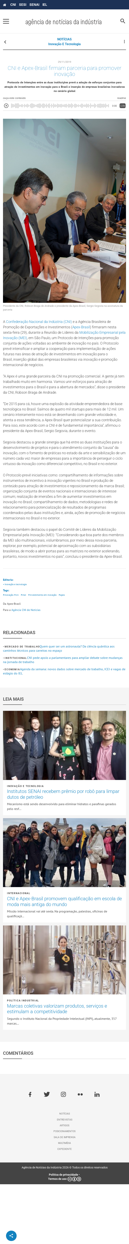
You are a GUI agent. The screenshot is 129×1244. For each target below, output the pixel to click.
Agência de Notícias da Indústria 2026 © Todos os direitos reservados (65, 1227)
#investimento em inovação (45, 654)
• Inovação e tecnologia (16, 643)
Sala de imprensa (65, 1197)
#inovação (8, 654)
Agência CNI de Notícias (25, 670)
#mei (24, 654)
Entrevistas (64, 1179)
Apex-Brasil (90, 332)
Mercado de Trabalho (22, 706)
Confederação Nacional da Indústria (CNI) (43, 326)
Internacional (18, 953)
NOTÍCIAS (64, 39)
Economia (12, 729)
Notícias (64, 1173)
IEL (44, 4)
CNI (13, 4)
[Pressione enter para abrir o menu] (6, 21)
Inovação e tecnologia (64, 44)
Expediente (64, 1208)
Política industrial (23, 1060)
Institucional (16, 717)
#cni (17, 654)
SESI (22, 4)
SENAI (34, 4)
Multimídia (64, 1202)
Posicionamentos (64, 1191)
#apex (65, 654)
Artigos (64, 1185)
